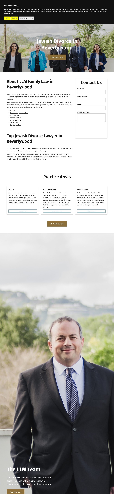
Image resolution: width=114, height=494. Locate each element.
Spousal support (15, 118)
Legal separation (15, 125)
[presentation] (90, 127)
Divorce (12, 110)
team (60, 94)
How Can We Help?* (83, 112)
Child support (14, 115)
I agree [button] (7, 18)
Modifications (14, 122)
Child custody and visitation (19, 113)
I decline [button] (14, 18)
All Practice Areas (57, 224)
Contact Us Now (57, 57)
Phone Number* (82, 96)
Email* (79, 104)
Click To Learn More (22, 211)
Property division (15, 120)
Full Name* (80, 89)
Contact (69, 156)
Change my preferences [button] (26, 18)
